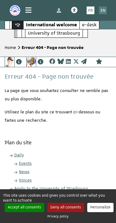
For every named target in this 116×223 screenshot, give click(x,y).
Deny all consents (65, 207)
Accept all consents (24, 207)
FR (90, 10)
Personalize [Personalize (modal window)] (100, 207)
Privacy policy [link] (58, 216)
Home (10, 47)
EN (103, 10)
